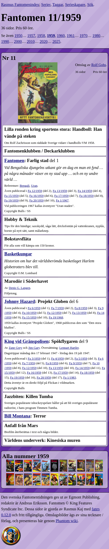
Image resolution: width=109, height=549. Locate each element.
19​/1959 (11, 200)
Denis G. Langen (19, 288)
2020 (43, 41)
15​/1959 (11, 196)
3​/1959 (34, 358)
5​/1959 (80, 358)
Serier (46, 4)
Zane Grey (15, 347)
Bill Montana (17, 415)
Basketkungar (18, 253)
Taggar (57, 4)
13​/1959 (60, 191)
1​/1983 (69, 377)
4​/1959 (57, 358)
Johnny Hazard (19, 301)
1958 (41, 35)
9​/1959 (75, 363)
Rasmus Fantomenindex (20, 4)
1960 (61, 35)
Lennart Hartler (69, 347)
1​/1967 (62, 200)
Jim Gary (34, 347)
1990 (5, 41)
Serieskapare (75, 4)
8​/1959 (80, 308)
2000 (18, 41)
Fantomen (14, 160)
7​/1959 (57, 308)
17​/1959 (61, 196)
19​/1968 (56, 317)
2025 (56, 41)
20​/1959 (36, 200)
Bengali (25, 185)
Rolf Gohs (98, 65)
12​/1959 (35, 191)
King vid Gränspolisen (26, 341)
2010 (31, 41)
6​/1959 (34, 308)
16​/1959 (36, 196)
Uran (34, 185)
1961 (71, 35)
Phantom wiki (67, 521)
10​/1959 (29, 313)
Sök (90, 4)
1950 (18, 35)
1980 (96, 35)
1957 (31, 35)
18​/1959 (86, 196)
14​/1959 (85, 191)
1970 (84, 35)
